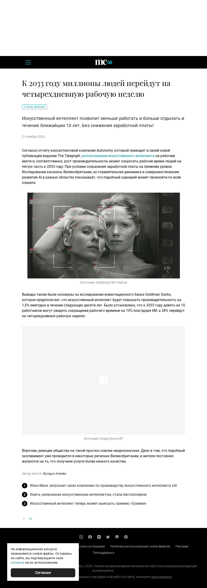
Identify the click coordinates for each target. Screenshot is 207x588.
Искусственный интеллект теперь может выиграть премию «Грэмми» (88, 503)
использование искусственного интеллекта (118, 156)
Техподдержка (103, 552)
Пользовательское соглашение (82, 546)
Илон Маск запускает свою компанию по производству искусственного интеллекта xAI (103, 485)
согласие (17, 562)
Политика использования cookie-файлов (140, 546)
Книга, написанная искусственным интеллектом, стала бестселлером (88, 494)
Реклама (181, 546)
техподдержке (161, 577)
